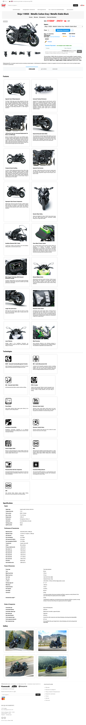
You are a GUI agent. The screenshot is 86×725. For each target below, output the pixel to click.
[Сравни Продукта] (72, 30)
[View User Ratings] (65, 36)
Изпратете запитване (49, 694)
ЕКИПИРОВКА (16, 9)
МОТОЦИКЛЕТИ (42, 9)
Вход (5, 1)
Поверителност (56, 691)
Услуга (46, 696)
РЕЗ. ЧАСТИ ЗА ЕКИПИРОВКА (56, 9)
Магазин (46, 687)
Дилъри (46, 698)
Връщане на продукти (50, 689)
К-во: (45, 30)
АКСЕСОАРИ (70, 9)
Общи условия (48, 691)
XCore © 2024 (10, 720)
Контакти (47, 700)
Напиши (50, 41)
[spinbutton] (50, 30)
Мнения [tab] (55, 69)
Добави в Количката (63, 30)
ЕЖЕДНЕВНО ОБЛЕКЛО (29, 9)
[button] (54, 29)
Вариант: (46, 24)
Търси (75, 5)
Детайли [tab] (43, 69)
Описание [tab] (32, 69)
